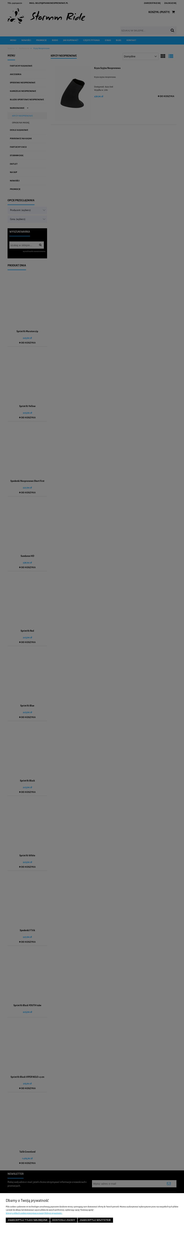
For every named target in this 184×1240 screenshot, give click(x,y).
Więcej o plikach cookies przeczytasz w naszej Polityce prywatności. (34, 1213)
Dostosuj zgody (63, 1220)
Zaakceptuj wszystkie (95, 1220)
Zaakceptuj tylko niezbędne (28, 1220)
